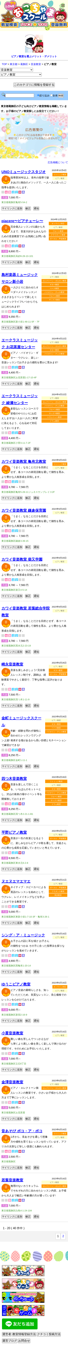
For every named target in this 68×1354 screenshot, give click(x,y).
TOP (4, 64)
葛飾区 (24, 64)
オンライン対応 (58, 223)
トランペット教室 (54, 417)
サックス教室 (54, 300)
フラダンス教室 (58, 891)
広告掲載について (58, 162)
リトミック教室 (59, 175)
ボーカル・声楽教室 (58, 239)
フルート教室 (58, 231)
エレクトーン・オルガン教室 (54, 281)
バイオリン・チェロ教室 (54, 292)
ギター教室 (54, 285)
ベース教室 (54, 288)
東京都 (13, 64)
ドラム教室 (54, 421)
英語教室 (58, 895)
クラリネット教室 (58, 235)
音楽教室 (36, 64)
